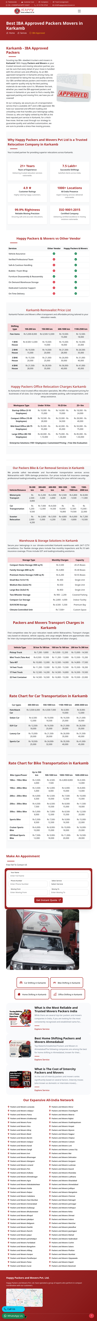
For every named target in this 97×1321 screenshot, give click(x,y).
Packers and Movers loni (19, 1154)
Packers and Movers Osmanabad (22, 1204)
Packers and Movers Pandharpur (22, 1258)
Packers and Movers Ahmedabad (63, 1185)
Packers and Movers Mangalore (63, 1193)
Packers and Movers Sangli (20, 1150)
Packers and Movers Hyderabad (63, 1239)
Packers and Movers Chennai (62, 1196)
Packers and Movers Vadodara (21, 1196)
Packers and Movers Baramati (62, 1266)
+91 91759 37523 (41, 5)
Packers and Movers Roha (61, 1212)
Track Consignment (60, 2)
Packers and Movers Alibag (20, 1251)
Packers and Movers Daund (61, 1169)
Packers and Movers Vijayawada (63, 1258)
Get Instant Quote (48, 900)
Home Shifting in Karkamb (32, 994)
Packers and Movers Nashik (20, 1227)
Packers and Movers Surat (19, 1266)
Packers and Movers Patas (19, 1262)
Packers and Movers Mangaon (21, 1161)
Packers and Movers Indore (61, 1220)
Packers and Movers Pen (19, 1169)
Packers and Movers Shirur (61, 1107)
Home (10, 33)
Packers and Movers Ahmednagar (23, 1177)
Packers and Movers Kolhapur (62, 1208)
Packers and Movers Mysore (61, 1130)
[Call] (13, 1308)
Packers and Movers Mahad (61, 1235)
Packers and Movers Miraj (19, 1130)
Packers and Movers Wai (60, 1154)
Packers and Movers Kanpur (20, 1255)
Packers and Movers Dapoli (61, 1262)
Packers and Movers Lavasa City (63, 1150)
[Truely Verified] (25, 1318)
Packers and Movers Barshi (20, 1138)
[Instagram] (16, 1318)
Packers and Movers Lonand (20, 1165)
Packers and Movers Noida (20, 1189)
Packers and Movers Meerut (61, 1115)
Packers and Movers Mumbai (62, 1255)
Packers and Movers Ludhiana (62, 1177)
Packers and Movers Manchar (62, 1224)
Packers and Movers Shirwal (61, 1216)
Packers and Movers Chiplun (62, 1138)
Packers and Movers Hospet (61, 1127)
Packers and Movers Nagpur (62, 1134)
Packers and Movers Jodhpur (62, 1189)
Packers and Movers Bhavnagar (22, 1158)
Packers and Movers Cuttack (62, 1142)
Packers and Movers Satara (61, 1247)
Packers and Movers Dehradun (62, 1158)
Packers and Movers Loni (60, 1146)
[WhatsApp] (13, 1315)
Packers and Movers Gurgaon (62, 1161)
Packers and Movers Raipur (20, 1193)
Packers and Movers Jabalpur (21, 1220)
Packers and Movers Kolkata (20, 1173)
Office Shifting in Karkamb (68, 994)
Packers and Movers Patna (20, 1115)
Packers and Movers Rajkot (61, 1119)
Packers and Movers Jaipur (20, 1235)
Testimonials (11, 2)
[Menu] (79, 11)
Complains (43, 2)
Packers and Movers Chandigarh (63, 1111)
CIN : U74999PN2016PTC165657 (18, 5)
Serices (22, 33)
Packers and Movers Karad (20, 1146)
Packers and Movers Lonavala (21, 1107)
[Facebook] (7, 1318)
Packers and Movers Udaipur (21, 1111)
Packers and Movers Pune (19, 1123)
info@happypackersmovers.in (64, 5)
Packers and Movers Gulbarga (21, 1208)
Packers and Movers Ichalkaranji (22, 1119)
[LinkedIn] (20, 1318)
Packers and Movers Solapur (20, 1142)
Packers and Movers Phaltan (62, 1251)
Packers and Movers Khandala (62, 1173)
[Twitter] (12, 1318)
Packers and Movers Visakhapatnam (65, 1123)
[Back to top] (91, 1315)
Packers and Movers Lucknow (62, 1165)
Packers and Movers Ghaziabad (63, 1181)
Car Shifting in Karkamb (33, 983)
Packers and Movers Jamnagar (62, 1204)
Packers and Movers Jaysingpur (63, 1231)
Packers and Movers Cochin (61, 1243)
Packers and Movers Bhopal (20, 1216)
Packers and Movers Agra (19, 1181)
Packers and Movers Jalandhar (62, 1227)
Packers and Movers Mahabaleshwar (24, 1185)
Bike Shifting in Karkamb (66, 983)
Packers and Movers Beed (19, 1134)
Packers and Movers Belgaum (21, 1224)
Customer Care (27, 2)
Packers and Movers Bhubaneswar (23, 1212)
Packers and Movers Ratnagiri (62, 1200)
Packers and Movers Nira (19, 1127)
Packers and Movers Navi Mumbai (23, 1200)
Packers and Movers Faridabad (21, 1243)
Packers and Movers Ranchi (20, 1231)
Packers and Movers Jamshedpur (22, 1239)
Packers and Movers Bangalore (21, 1247)
